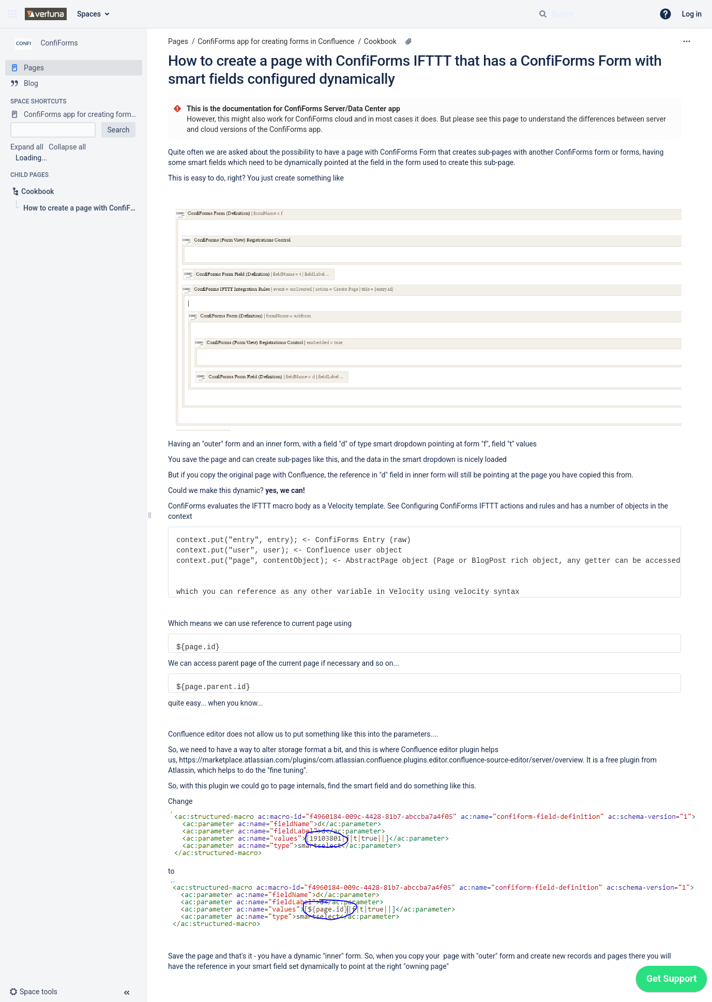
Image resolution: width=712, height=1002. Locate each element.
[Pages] (73, 68)
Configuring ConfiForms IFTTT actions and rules (478, 506)
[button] (12, 14)
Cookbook (380, 41)
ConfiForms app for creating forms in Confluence (276, 41)
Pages (178, 41)
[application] (671, 981)
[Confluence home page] (46, 14)
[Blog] (73, 83)
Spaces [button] (89, 14)
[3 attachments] (408, 41)
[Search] (543, 14)
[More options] (686, 41)
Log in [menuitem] (692, 14)
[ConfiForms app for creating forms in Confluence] (73, 114)
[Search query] (592, 14)
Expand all (26, 147)
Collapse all (67, 147)
